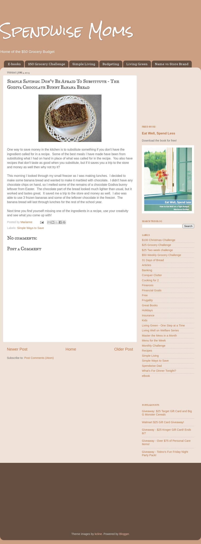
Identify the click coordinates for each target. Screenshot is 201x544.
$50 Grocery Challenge (46, 64)
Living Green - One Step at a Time (163, 325)
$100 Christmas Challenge (158, 240)
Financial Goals (151, 290)
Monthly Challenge (153, 345)
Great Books (150, 305)
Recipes (147, 350)
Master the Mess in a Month (159, 335)
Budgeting (110, 64)
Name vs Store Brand (171, 64)
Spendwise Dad (152, 365)
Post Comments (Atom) (39, 357)
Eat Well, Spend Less (158, 133)
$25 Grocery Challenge (156, 245)
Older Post (123, 349)
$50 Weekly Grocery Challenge (161, 255)
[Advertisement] (168, 95)
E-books (14, 64)
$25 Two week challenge (157, 250)
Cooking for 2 (150, 280)
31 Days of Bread (153, 260)
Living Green (137, 64)
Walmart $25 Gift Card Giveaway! (163, 422)
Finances (147, 285)
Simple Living (83, 64)
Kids (144, 320)
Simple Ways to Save (30, 228)
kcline (98, 534)
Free (145, 295)
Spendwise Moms (67, 30)
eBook (146, 375)
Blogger (124, 534)
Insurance (148, 315)
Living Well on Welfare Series (160, 330)
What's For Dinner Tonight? (159, 370)
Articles (146, 265)
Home (71, 349)
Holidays (147, 310)
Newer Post (17, 349)
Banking (147, 270)
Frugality (147, 300)
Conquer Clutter (152, 275)
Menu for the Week (154, 340)
